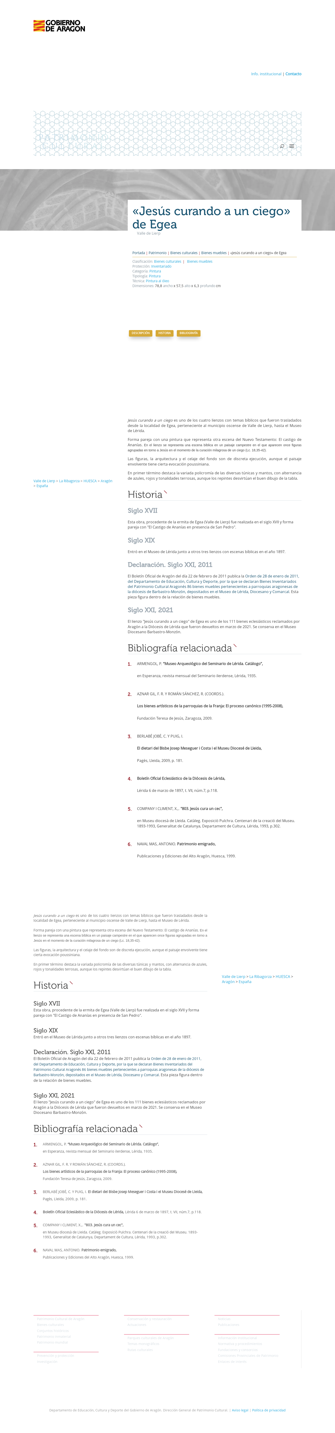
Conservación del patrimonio (146, 1312)
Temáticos (132, 1331)
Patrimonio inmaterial (54, 1336)
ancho (167, 286)
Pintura (155, 271)
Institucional (224, 1331)
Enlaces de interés (232, 1362)
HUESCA (90, 481)
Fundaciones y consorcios (238, 1350)
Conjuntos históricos (53, 1331)
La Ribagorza (69, 481)
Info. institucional (266, 74)
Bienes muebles (214, 253)
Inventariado (161, 267)
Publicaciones (228, 1325)
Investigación (47, 1362)
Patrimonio (158, 253)
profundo (207, 286)
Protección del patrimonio (54, 1349)
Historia (164, 333)
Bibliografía (189, 333)
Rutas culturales (140, 1350)
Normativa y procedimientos (240, 1344)
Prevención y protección (55, 1356)
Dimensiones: (143, 286)
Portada (138, 253)
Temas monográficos (143, 1344)
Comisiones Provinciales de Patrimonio (248, 1356)
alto (187, 286)
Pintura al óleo (157, 281)
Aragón (106, 481)
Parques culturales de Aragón (150, 1338)
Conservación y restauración (149, 1319)
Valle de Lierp (44, 481)
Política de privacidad (269, 1410)
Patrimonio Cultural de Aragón (60, 1319)
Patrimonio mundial (52, 1342)
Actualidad (222, 1312)
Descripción (141, 333)
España (42, 486)
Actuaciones (136, 1325)
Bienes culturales (184, 253)
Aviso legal (240, 1410)
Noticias (224, 1319)
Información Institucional (237, 1338)
